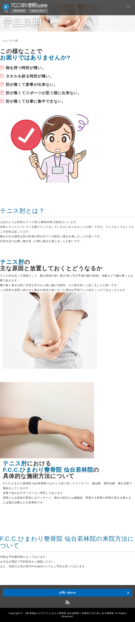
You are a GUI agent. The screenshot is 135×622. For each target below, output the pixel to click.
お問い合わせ (67, 592)
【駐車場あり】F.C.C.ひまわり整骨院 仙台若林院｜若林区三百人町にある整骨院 (69, 613)
